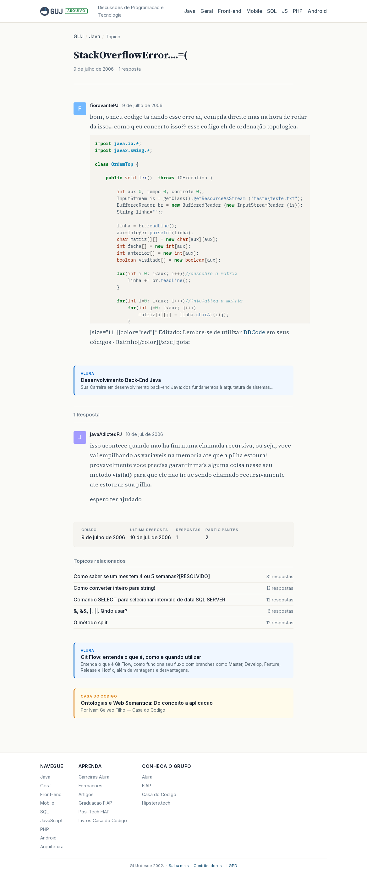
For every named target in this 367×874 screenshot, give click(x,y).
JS (285, 11)
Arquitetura (51, 846)
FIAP (146, 785)
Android (317, 11)
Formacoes (90, 785)
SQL (272, 11)
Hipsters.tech (156, 803)
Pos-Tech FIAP (94, 811)
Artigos (86, 794)
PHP (298, 11)
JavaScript (51, 820)
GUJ (79, 37)
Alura (147, 776)
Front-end (51, 794)
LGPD (232, 865)
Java (189, 11)
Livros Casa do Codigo (103, 820)
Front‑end (229, 11)
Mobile (254, 11)
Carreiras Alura (94, 776)
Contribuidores (208, 865)
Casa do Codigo (159, 794)
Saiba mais (179, 865)
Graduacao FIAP (95, 803)
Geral (206, 11)
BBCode (254, 332)
